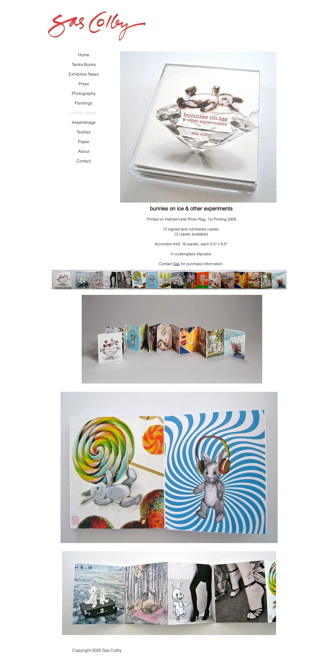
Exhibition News (83, 74)
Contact (83, 160)
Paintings (83, 103)
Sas (176, 263)
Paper (83, 141)
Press (84, 83)
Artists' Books (83, 112)
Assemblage (83, 122)
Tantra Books (83, 64)
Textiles (84, 132)
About (83, 151)
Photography (83, 93)
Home (83, 54)
